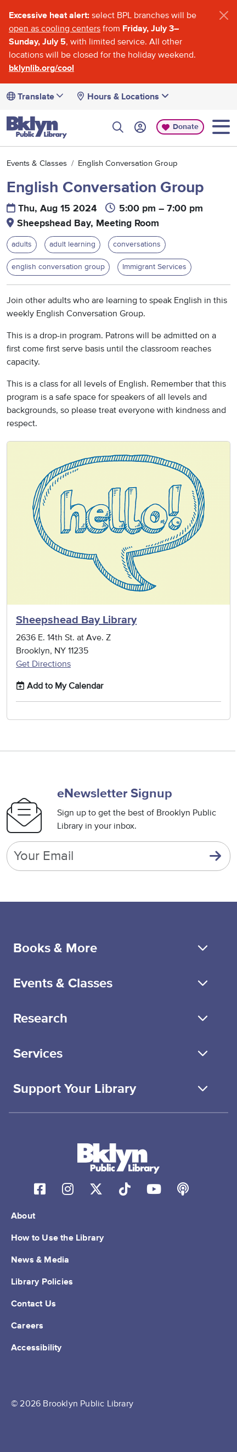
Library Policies (42, 1281)
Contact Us (33, 1303)
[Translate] (44, 96)
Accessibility (36, 1347)
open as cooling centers (54, 28)
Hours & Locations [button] (128, 96)
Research (40, 1018)
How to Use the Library (57, 1237)
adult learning (72, 244)
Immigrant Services (154, 267)
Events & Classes (37, 163)
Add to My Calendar (59, 685)
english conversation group (58, 267)
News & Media (40, 1259)
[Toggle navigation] (221, 126)
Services (38, 1053)
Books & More (55, 948)
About (23, 1215)
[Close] (224, 15)
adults (22, 244)
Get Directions (43, 664)
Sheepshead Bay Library (76, 620)
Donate (186, 127)
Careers (27, 1325)
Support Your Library (74, 1089)
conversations (137, 244)
